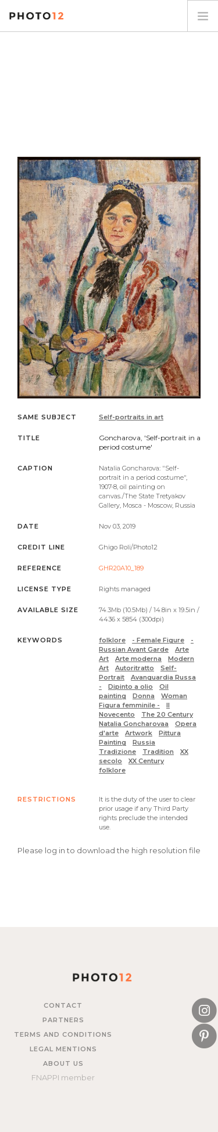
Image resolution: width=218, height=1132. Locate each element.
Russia (144, 742)
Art (104, 659)
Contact (63, 1005)
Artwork (138, 733)
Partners (63, 1020)
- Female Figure (158, 640)
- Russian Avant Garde (146, 644)
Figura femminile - (129, 705)
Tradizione (117, 752)
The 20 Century (167, 714)
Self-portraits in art (131, 417)
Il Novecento (134, 709)
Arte (182, 649)
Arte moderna (138, 659)
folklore (112, 640)
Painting (112, 742)
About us (63, 1063)
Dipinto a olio (130, 686)
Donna (144, 696)
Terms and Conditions (63, 1034)
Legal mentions (63, 1049)
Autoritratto (134, 668)
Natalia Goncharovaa (134, 724)
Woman (174, 696)
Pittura (170, 733)
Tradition (158, 752)
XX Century (146, 761)
